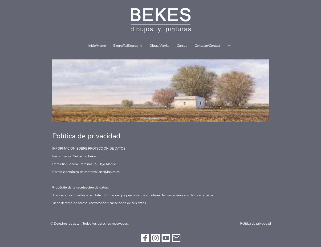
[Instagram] (155, 238)
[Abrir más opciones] (229, 45)
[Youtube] (166, 238)
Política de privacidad (255, 223)
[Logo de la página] (160, 20)
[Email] (176, 238)
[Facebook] (145, 238)
